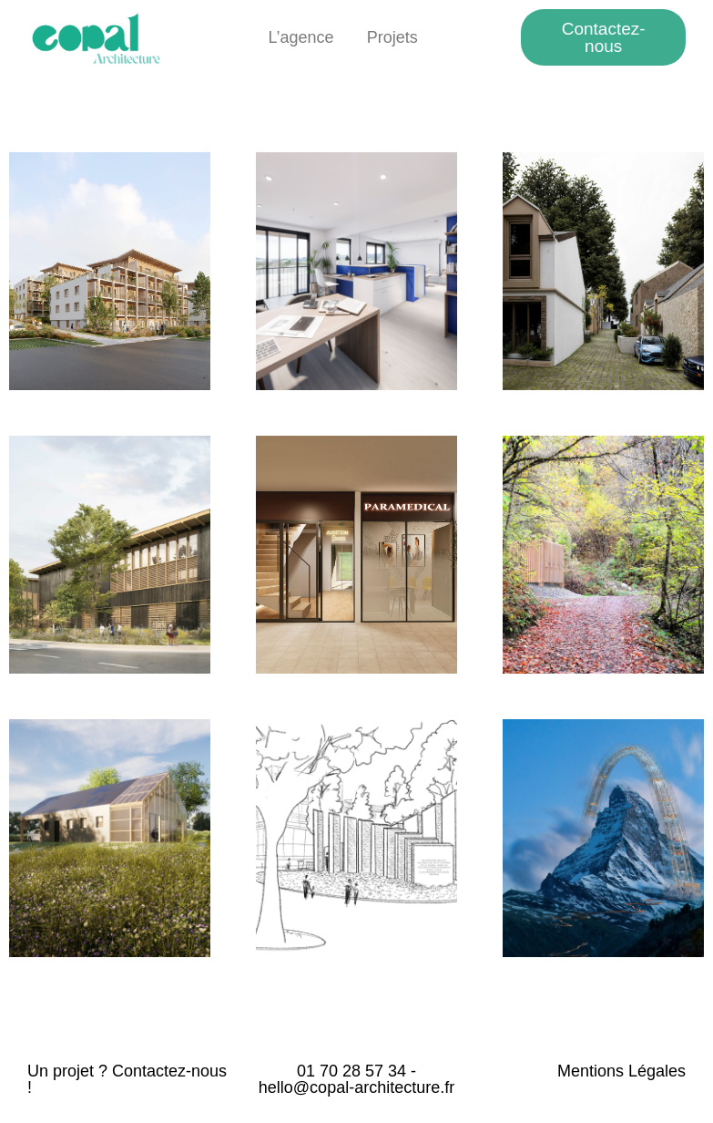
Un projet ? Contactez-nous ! (127, 1079)
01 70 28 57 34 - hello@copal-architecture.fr (356, 1079)
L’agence (301, 37)
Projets (392, 37)
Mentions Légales (621, 1071)
